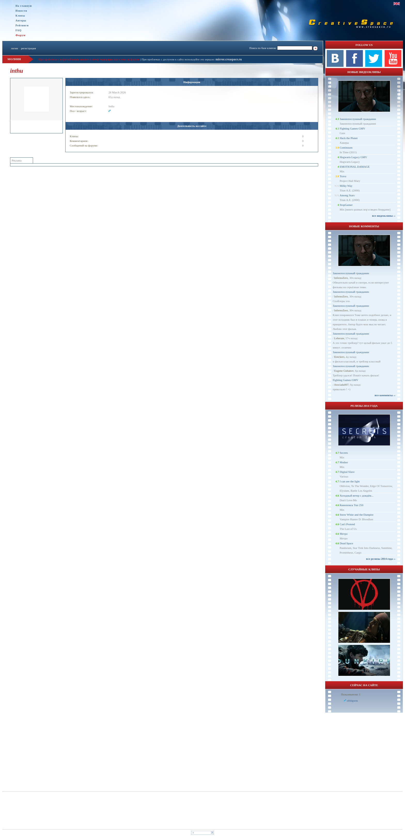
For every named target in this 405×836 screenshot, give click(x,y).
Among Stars (347, 195)
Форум (20, 35)
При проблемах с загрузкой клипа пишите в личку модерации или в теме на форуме (89, 59)
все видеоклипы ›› (383, 215)
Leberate (339, 338)
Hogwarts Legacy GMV (353, 157)
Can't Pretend (347, 524)
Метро (343, 533)
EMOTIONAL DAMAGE (355, 166)
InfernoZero (341, 277)
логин (14, 48)
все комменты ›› (385, 395)
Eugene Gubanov (344, 370)
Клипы (20, 15)
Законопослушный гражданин (358, 118)
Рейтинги (22, 25)
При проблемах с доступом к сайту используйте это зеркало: (178, 59)
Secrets (344, 452)
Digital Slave (347, 471)
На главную (23, 5)
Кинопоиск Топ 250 (351, 505)
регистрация (28, 48)
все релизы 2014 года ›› (380, 558)
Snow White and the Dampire (356, 514)
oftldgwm (352, 700)
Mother (344, 462)
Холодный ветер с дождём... (356, 495)
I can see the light (350, 481)
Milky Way (346, 185)
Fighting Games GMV (352, 128)
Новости (21, 10)
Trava (343, 176)
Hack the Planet (349, 138)
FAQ (18, 30)
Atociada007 (341, 384)
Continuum (346, 147)
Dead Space (346, 543)
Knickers (339, 356)
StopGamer (346, 204)
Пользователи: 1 (351, 694)
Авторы (20, 20)
